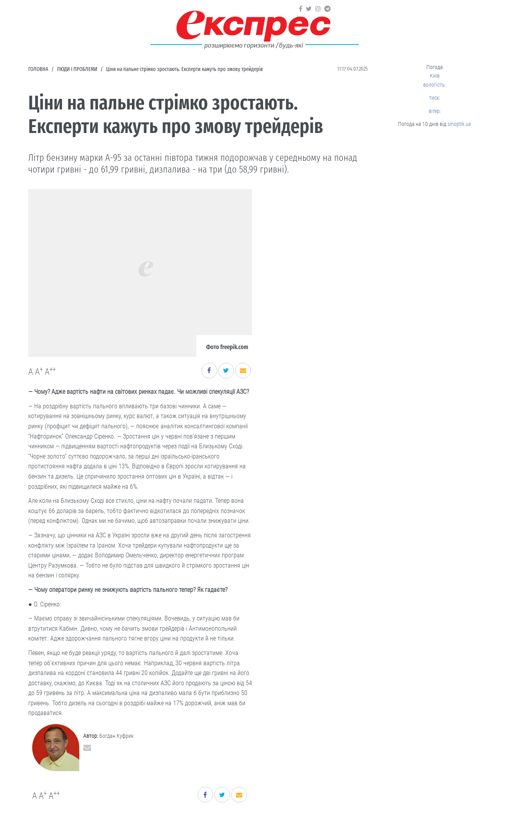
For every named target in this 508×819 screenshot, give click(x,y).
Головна (38, 69)
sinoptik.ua (459, 124)
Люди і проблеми (77, 69)
